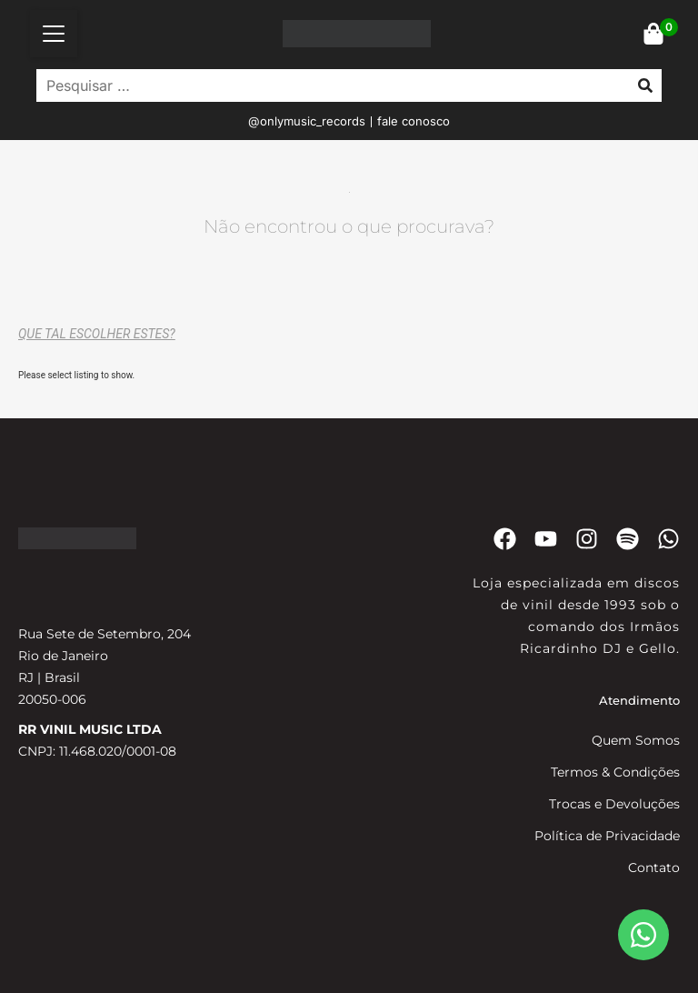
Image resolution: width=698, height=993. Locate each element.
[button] (53, 33)
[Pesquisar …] (328, 85)
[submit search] (645, 85)
